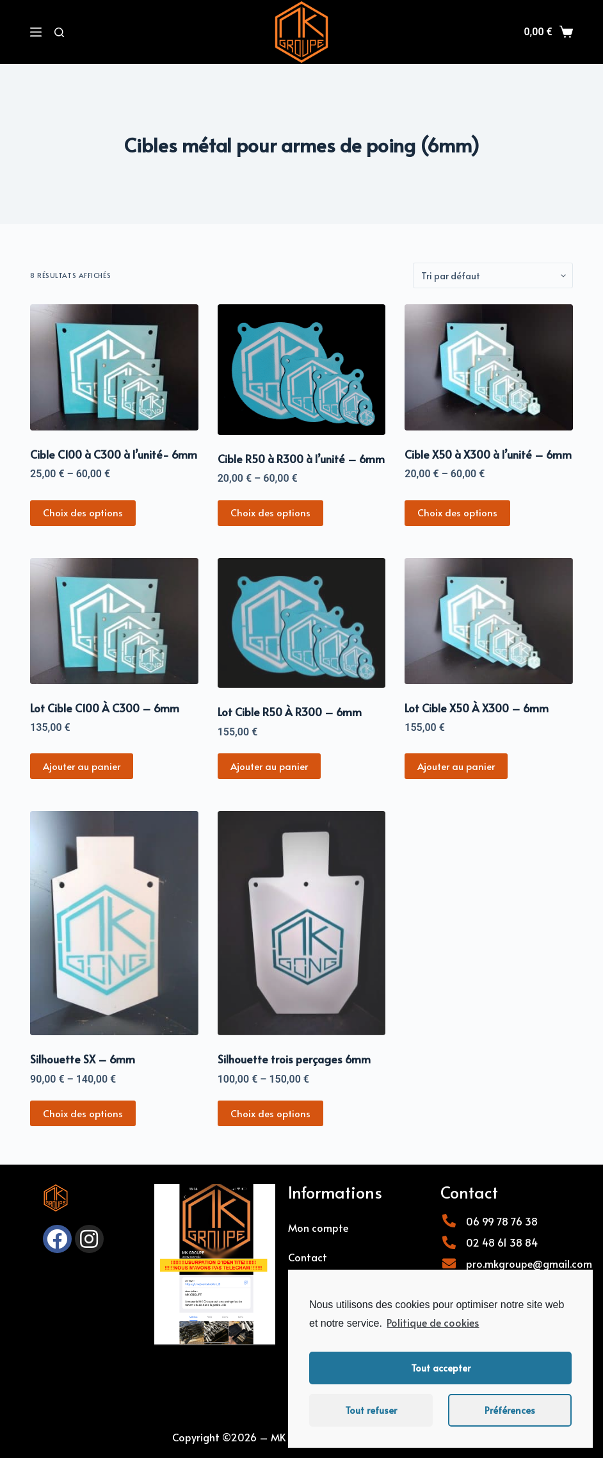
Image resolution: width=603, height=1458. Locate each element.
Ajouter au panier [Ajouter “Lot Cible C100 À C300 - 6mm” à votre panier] (81, 766)
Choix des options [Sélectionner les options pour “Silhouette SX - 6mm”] (83, 1113)
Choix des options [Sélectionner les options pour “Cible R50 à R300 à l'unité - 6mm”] (270, 512)
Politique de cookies (433, 1322)
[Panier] (548, 32)
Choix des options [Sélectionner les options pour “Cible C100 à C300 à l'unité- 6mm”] (83, 512)
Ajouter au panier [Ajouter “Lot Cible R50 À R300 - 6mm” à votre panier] (269, 766)
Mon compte (318, 1227)
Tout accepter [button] (440, 1367)
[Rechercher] (59, 32)
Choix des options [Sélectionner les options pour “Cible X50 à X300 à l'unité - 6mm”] (457, 512)
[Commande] (493, 275)
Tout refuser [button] (371, 1410)
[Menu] (36, 32)
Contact (307, 1257)
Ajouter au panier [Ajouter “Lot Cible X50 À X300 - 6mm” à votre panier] (456, 766)
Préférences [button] (510, 1410)
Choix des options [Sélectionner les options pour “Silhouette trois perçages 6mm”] (270, 1113)
